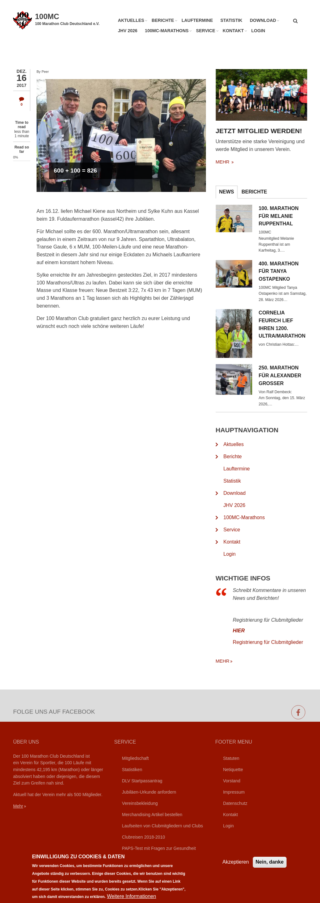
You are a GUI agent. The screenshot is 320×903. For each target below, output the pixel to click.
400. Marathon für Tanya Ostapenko (285, 271)
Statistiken (132, 769)
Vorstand (231, 780)
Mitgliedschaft (135, 758)
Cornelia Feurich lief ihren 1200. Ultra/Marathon (288, 324)
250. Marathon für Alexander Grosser (286, 375)
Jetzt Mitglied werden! (265, 130)
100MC (47, 16)
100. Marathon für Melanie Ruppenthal (285, 216)
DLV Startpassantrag (142, 780)
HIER (245, 630)
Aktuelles (131, 20)
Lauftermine (197, 20)
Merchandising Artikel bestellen (152, 814)
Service (205, 30)
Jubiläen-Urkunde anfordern (149, 792)
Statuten (231, 758)
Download (263, 20)
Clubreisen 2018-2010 (143, 837)
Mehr (18, 806)
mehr (229, 161)
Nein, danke (270, 867)
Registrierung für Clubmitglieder (274, 642)
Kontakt (233, 30)
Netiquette (233, 769)
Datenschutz (235, 803)
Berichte (163, 20)
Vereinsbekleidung (140, 803)
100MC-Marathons (167, 30)
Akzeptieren (235, 867)
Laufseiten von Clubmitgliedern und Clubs (162, 825)
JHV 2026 (127, 30)
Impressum (234, 792)
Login (258, 30)
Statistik (231, 20)
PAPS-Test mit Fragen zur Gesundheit (159, 848)
